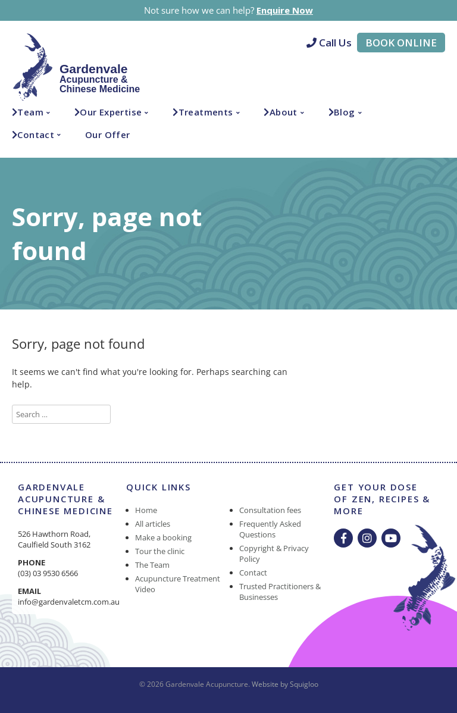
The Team (152, 564)
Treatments (206, 112)
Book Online (401, 42)
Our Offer (107, 134)
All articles (152, 523)
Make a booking (163, 537)
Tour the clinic (159, 551)
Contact (35, 134)
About (284, 112)
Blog (344, 112)
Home (146, 510)
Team (30, 112)
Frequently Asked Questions (270, 529)
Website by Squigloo (285, 684)
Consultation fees (270, 510)
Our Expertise (111, 112)
